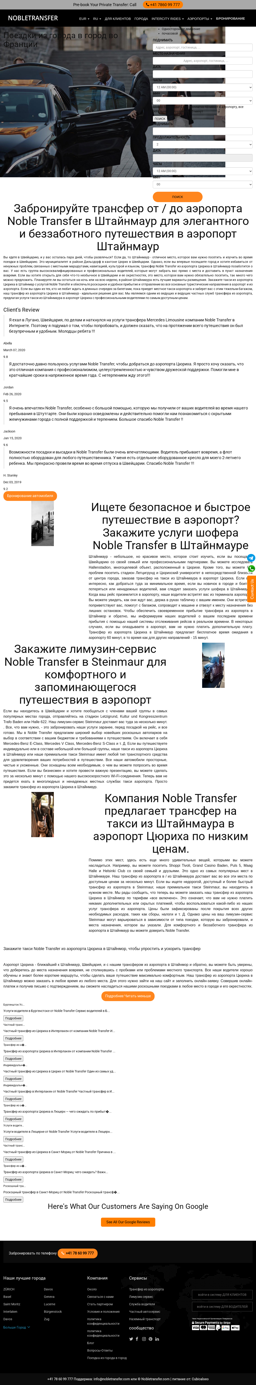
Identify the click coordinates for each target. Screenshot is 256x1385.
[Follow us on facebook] (139, 1339)
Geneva (49, 1297)
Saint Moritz (11, 1304)
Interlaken (10, 1311)
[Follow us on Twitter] (132, 1339)
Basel (7, 1297)
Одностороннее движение (181, 29)
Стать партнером (100, 1304)
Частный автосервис (144, 1311)
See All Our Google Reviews (128, 1222)
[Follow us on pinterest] (152, 1339)
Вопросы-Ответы (100, 1350)
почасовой (170, 33)
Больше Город (16, 1327)
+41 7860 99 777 (163, 4)
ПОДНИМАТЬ (163, 40)
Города (141, 19)
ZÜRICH (8, 1289)
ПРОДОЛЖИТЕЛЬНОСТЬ (171, 137)
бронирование (230, 18)
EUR (84, 19)
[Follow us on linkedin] (158, 1339)
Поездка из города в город (107, 1358)
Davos (48, 1289)
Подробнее (13, 1018)
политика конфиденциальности (103, 1321)
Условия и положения (103, 1311)
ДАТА (157, 67)
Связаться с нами (100, 1297)
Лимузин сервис (141, 1297)
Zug (46, 1319)
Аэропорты (199, 19)
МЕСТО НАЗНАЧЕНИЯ (169, 53)
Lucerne (49, 1304)
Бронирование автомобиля (30, 496)
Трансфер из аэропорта (146, 1289)
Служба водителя (142, 1304)
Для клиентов (118, 19)
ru (97, 19)
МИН (156, 93)
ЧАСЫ (157, 80)
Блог (90, 1343)
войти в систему (222, 1294)
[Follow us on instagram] (145, 1339)
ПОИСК (160, 119)
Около (92, 1289)
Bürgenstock (53, 1311)
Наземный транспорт (145, 1319)
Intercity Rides (168, 19)
